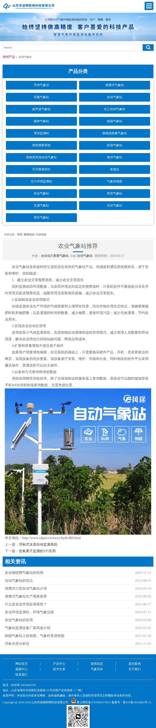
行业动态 (41, 234)
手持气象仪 (41, 85)
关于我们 (134, 669)
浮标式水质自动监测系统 (38, 544)
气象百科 (97, 669)
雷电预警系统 (41, 145)
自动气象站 (25, 56)
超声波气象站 (41, 109)
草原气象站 (114, 193)
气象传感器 (114, 181)
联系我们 (21, 674)
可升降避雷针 (41, 169)
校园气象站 (114, 121)
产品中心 (59, 663)
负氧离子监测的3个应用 (37, 551)
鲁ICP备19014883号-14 (137, 702)
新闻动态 (29, 234)
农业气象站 (41, 193)
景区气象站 (41, 217)
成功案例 (134, 663)
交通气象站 (41, 205)
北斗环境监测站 (41, 181)
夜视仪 (114, 169)
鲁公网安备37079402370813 (91, 702)
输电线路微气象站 (114, 133)
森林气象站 (41, 121)
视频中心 (21, 669)
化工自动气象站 (114, 109)
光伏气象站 (114, 205)
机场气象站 (114, 145)
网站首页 (21, 663)
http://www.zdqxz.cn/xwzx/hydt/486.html (51, 538)
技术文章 (59, 669)
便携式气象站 (114, 85)
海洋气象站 (114, 157)
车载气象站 (41, 97)
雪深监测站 (41, 133)
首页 (19, 234)
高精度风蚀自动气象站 (41, 157)
